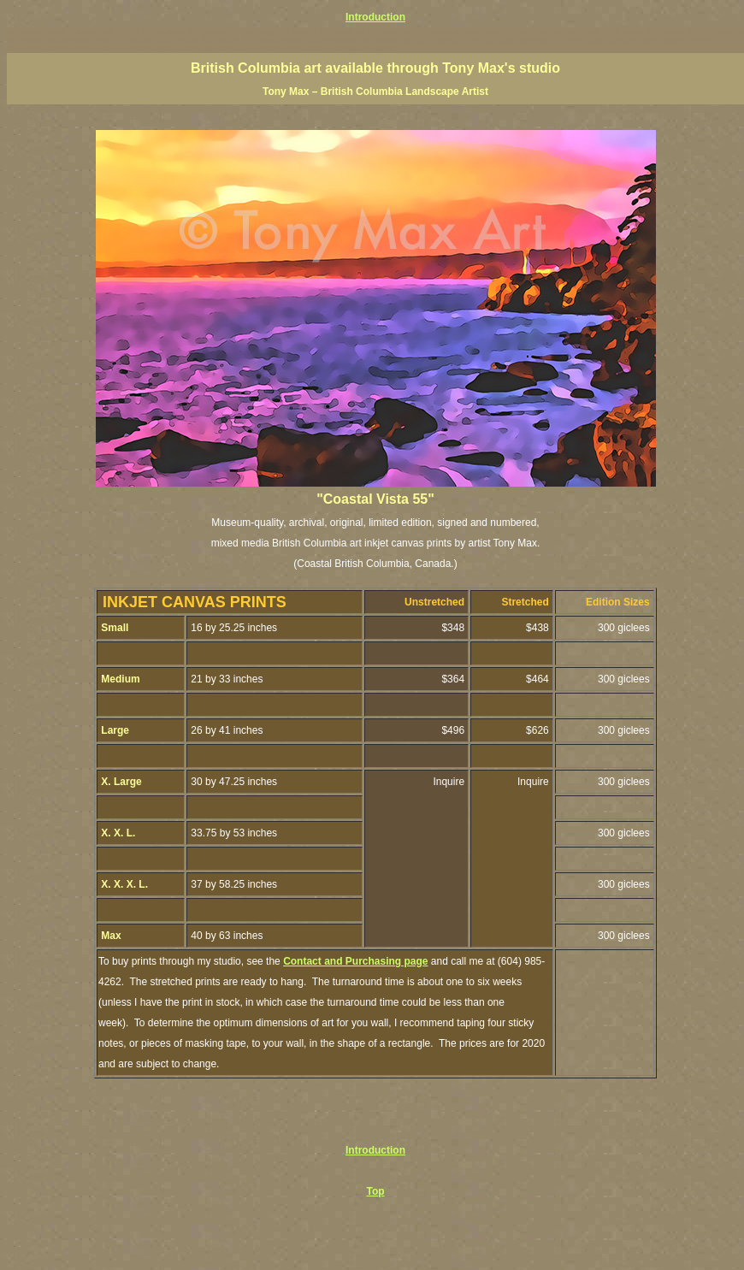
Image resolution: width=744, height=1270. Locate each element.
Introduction (375, 17)
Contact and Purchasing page (355, 961)
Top (375, 1191)
